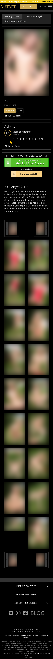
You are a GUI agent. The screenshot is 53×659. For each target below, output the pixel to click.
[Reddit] (25, 613)
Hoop (8, 100)
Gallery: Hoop (12, 16)
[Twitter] (11, 613)
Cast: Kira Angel (34, 16)
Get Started (28, 6)
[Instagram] (18, 613)
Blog (37, 613)
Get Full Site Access (26, 162)
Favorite (10, 110)
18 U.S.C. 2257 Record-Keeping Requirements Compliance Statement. (26, 636)
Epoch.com (30, 651)
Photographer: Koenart (16, 21)
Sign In (42, 6)
